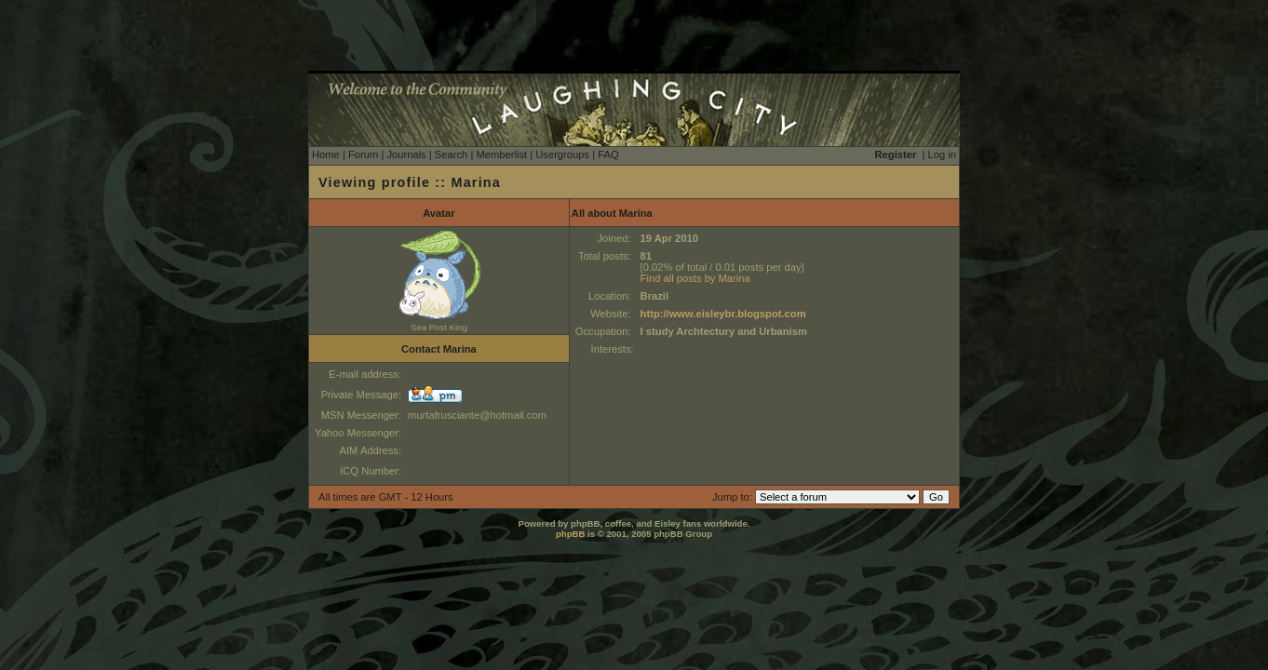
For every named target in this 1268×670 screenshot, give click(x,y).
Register (896, 154)
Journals (405, 154)
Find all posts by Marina (695, 278)
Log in (942, 154)
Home (326, 154)
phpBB (570, 534)
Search (451, 154)
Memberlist (501, 154)
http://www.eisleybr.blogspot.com (723, 313)
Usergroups (562, 154)
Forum (363, 154)
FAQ (608, 154)
